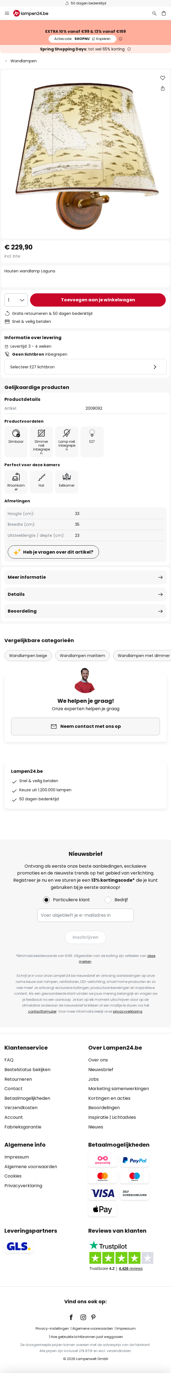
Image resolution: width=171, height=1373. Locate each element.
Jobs (93, 1079)
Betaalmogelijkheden (27, 1098)
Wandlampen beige (28, 655)
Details (16, 594)
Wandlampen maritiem (82, 655)
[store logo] (34, 13)
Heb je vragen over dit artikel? (58, 552)
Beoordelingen (104, 1107)
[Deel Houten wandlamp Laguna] (163, 88)
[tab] (43, 1087)
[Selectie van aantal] (16, 300)
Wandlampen (23, 61)
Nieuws (95, 1127)
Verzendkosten (21, 1107)
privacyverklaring (127, 1011)
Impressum (16, 1157)
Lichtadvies (124, 1117)
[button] (163, 78)
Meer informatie (27, 577)
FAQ (9, 1060)
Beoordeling (22, 611)
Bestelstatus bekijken (27, 1069)
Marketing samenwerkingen (118, 1088)
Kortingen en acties (109, 1098)
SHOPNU (82, 38)
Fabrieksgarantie (22, 1127)
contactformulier (42, 1011)
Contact (13, 1088)
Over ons (98, 1060)
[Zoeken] (154, 13)
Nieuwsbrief (100, 1069)
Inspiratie (98, 1117)
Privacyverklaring (23, 1185)
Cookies (13, 1176)
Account (13, 1117)
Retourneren (18, 1079)
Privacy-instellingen (52, 1328)
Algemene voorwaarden (30, 1166)
